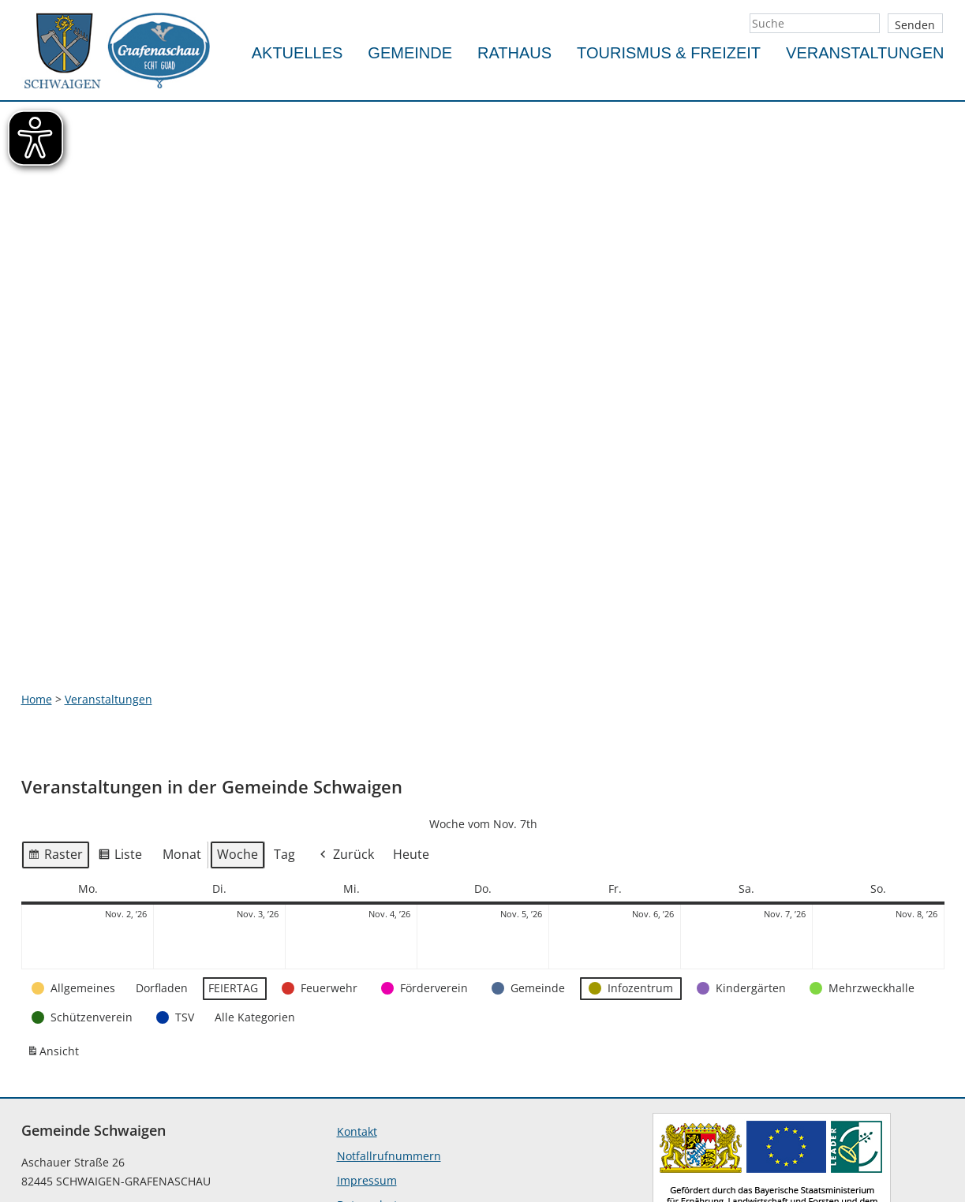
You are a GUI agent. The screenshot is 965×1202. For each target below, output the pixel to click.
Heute (411, 713)
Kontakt (357, 990)
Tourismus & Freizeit (669, 53)
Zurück (345, 713)
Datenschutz (370, 1063)
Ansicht (55, 913)
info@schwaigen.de (73, 1147)
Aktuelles (297, 53)
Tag (284, 713)
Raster (55, 715)
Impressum (367, 1039)
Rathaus (514, 53)
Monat (182, 713)
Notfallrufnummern (389, 1014)
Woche (237, 713)
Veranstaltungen (865, 53)
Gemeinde (410, 53)
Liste (120, 715)
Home (36, 558)
